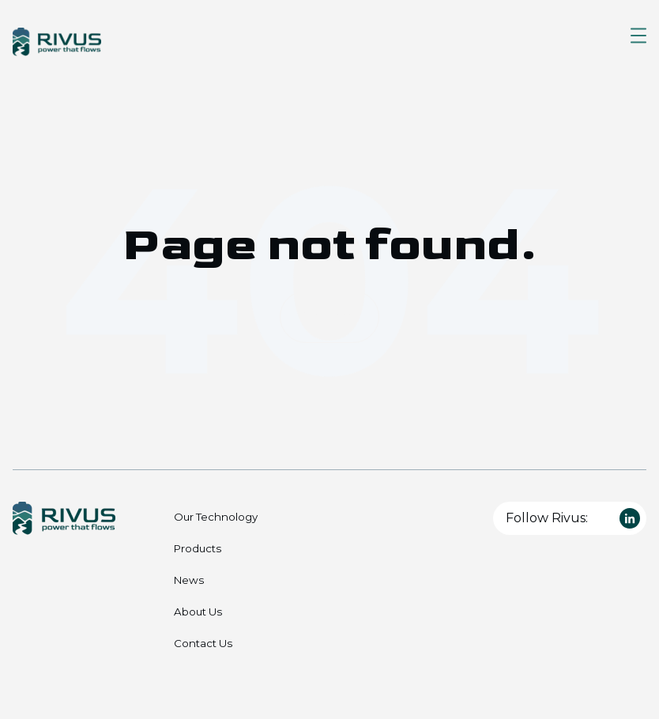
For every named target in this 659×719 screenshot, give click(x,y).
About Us (198, 611)
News (189, 580)
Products (197, 548)
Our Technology (216, 516)
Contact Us (203, 643)
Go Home (329, 316)
